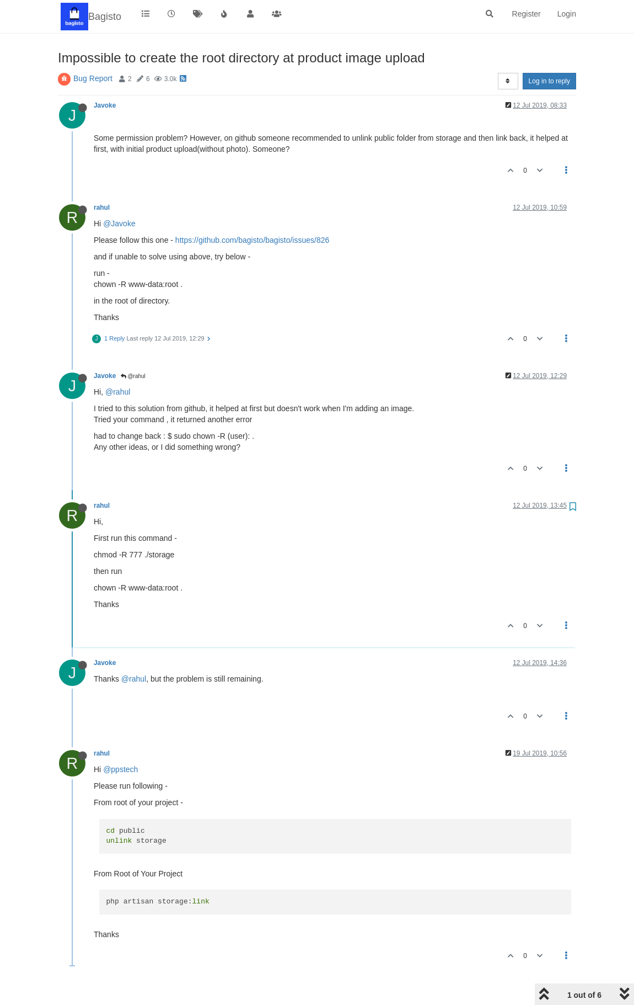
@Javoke (119, 223)
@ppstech (120, 769)
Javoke (105, 105)
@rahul (133, 376)
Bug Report (92, 78)
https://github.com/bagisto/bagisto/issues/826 (252, 240)
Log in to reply (549, 81)
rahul (102, 207)
